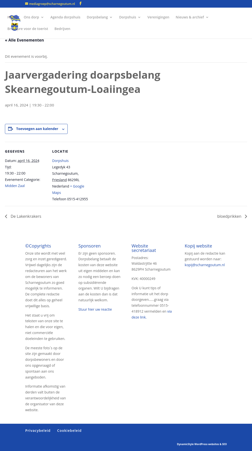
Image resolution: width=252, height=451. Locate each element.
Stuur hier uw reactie (95, 309)
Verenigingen (158, 17)
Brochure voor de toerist (27, 29)
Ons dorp (31, 17)
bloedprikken (229, 216)
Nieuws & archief (190, 17)
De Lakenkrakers (25, 216)
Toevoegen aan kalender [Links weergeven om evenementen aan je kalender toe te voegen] (37, 128)
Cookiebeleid (69, 430)
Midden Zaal (15, 185)
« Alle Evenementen (24, 40)
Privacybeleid (37, 430)
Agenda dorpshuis (65, 17)
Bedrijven (62, 29)
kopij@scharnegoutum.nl (205, 264)
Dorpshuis (127, 17)
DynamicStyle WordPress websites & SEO (202, 444)
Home (12, 17)
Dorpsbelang (97, 17)
